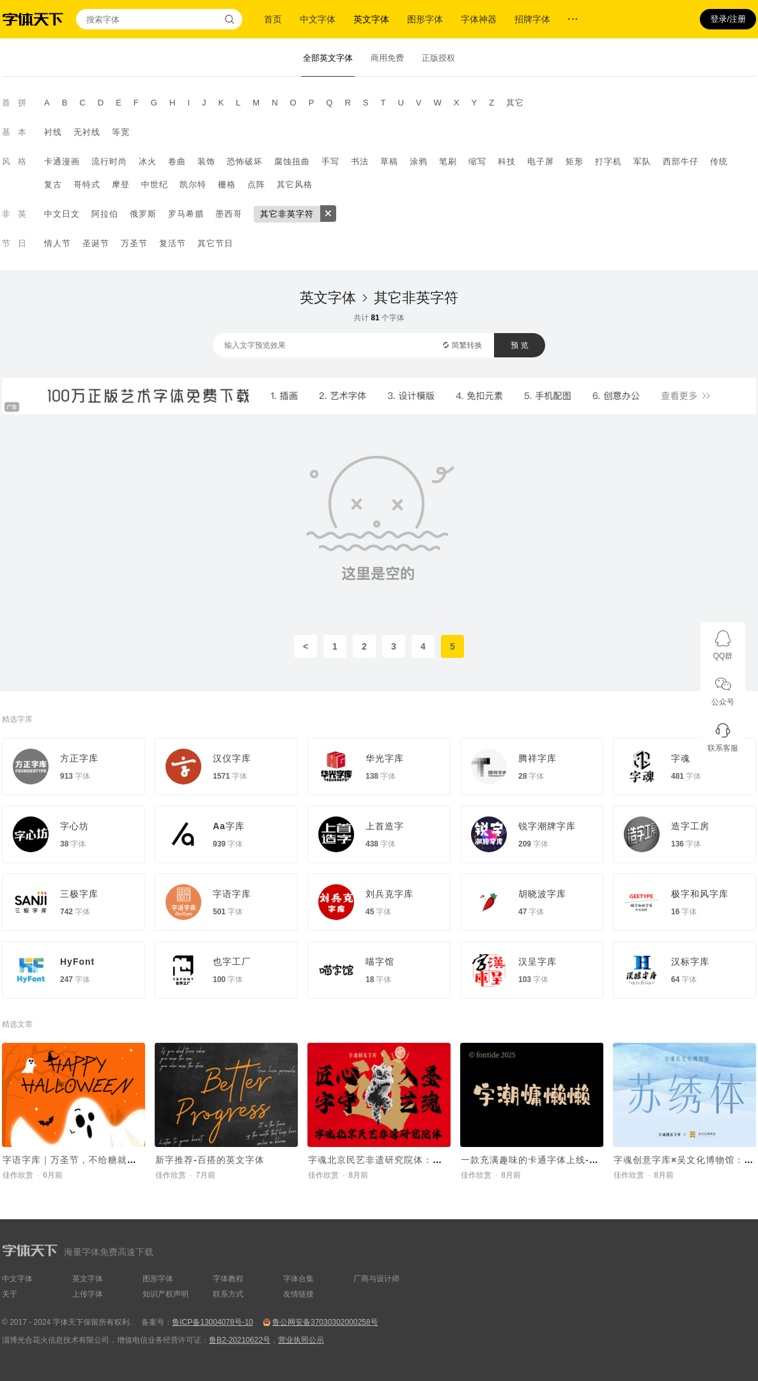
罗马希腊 (186, 214)
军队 (642, 161)
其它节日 (215, 243)
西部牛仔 (681, 161)
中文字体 (318, 19)
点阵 (256, 184)
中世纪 (154, 184)
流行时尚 (109, 161)
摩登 (121, 184)
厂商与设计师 (376, 1278)
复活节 (172, 243)
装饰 (206, 161)
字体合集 (298, 1278)
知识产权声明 (166, 1294)
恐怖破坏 (245, 161)
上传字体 (87, 1294)
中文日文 (62, 214)
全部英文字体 (328, 58)
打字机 (608, 161)
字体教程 (228, 1278)
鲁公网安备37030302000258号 (325, 1322)
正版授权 (438, 58)
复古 (53, 184)
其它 (515, 102)
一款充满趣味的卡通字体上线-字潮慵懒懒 (549, 1160)
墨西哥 (228, 214)
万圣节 (134, 243)
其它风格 (295, 184)
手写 (330, 161)
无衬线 (86, 132)
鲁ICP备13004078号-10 (212, 1322)
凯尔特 (193, 184)
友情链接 (298, 1294)
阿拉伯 (104, 214)
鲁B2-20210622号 (239, 1340)
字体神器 (479, 19)
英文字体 (371, 19)
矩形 (575, 161)
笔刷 (448, 161)
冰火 (148, 161)
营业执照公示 (301, 1340)
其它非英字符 (287, 214)
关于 (9, 1294)
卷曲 (177, 161)
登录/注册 (728, 19)
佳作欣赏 (18, 1175)
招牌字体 (532, 19)
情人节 (57, 243)
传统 (719, 161)
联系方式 (228, 1294)
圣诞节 (95, 243)
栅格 (227, 184)
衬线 (53, 132)
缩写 (477, 161)
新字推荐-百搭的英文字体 (210, 1160)
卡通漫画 (62, 161)
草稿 (389, 161)
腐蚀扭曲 (292, 161)
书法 (360, 161)
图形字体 (425, 19)
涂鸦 (419, 161)
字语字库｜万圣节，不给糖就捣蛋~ (77, 1160)
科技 (507, 161)
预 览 (519, 345)
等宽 (121, 132)
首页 (273, 19)
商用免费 (387, 58)
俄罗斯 (143, 214)
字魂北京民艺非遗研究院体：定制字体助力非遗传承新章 (428, 1160)
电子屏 (540, 161)
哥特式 (86, 184)
